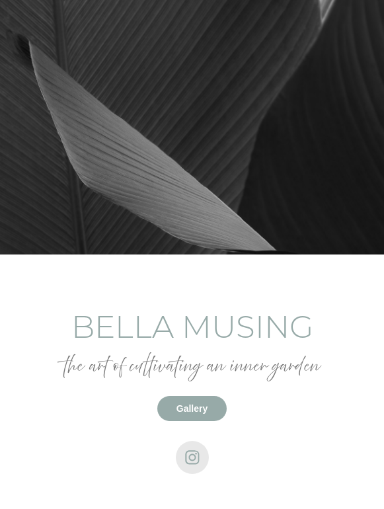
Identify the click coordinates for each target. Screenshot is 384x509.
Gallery (192, 408)
